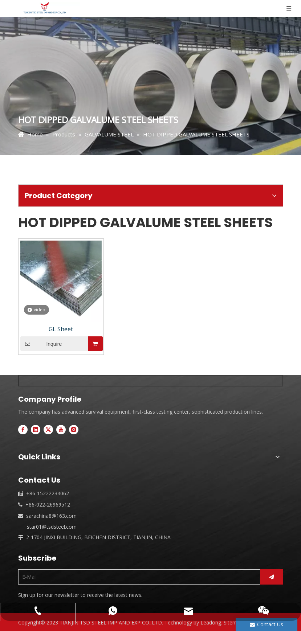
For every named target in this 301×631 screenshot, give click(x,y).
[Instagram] (73, 429)
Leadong (210, 622)
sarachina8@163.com (51, 515)
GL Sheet (61, 329)
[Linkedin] (35, 429)
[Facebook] (23, 429)
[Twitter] (48, 429)
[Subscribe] (271, 577)
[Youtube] (61, 429)
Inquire (41, 343)
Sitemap (233, 622)
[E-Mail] (137, 577)
